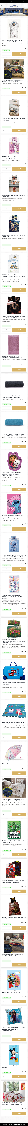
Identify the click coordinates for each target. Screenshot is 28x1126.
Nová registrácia (23, 1)
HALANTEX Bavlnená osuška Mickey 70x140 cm (12, 1066)
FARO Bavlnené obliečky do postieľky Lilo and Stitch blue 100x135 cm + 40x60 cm (14, 556)
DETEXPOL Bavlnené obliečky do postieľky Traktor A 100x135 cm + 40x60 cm (13, 276)
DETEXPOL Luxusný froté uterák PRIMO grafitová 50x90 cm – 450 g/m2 (13, 396)
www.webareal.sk (20, 1124)
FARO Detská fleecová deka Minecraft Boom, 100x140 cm (13, 841)
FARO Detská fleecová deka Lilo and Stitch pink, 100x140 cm (12, 516)
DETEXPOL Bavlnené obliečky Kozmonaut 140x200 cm (14, 235)
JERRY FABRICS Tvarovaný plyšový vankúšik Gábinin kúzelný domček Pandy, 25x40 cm (12, 474)
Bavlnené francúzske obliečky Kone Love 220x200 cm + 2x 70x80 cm (13, 317)
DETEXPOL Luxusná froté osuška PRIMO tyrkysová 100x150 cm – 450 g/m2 (13, 435)
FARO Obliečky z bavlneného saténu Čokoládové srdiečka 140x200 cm (12, 1103)
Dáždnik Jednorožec (8, 764)
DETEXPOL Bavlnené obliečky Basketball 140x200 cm (13, 196)
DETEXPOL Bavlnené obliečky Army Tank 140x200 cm (13, 119)
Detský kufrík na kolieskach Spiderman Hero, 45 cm (13, 683)
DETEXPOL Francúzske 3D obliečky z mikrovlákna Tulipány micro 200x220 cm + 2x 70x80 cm (14, 641)
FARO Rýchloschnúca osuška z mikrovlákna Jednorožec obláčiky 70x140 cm (12, 597)
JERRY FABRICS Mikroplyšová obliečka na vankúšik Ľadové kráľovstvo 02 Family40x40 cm (13, 1029)
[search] (25, 5)
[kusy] (6, 54)
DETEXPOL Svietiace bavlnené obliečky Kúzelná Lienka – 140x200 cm (13, 881)
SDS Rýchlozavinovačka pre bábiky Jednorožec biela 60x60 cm (12, 41)
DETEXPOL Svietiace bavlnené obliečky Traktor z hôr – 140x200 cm (13, 81)
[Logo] (14, 5)
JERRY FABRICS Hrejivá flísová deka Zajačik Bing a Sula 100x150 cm (12, 991)
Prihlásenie (15, 1)
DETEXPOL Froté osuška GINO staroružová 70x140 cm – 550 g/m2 (12, 356)
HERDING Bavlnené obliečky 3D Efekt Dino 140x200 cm (14, 918)
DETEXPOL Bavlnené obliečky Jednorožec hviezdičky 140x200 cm (13, 157)
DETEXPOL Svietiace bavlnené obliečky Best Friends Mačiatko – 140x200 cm (13, 800)
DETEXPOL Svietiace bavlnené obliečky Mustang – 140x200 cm (13, 955)
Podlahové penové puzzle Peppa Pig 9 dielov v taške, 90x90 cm (13, 723)
